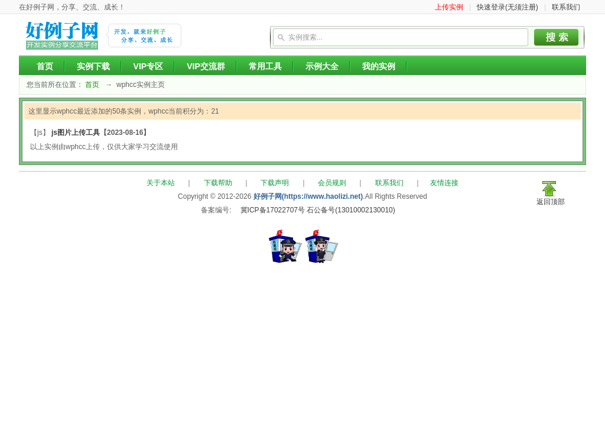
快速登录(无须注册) (507, 7)
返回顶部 (550, 202)
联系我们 (566, 7)
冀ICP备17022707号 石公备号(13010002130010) (317, 210)
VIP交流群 (206, 66)
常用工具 (265, 66)
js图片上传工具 (75, 132)
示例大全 (322, 66)
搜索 (556, 37)
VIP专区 (149, 66)
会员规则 (332, 183)
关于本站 (161, 183)
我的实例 (378, 66)
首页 (45, 66)
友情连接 (444, 183)
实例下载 (93, 66)
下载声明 (275, 183)
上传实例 (449, 7)
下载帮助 (218, 183)
